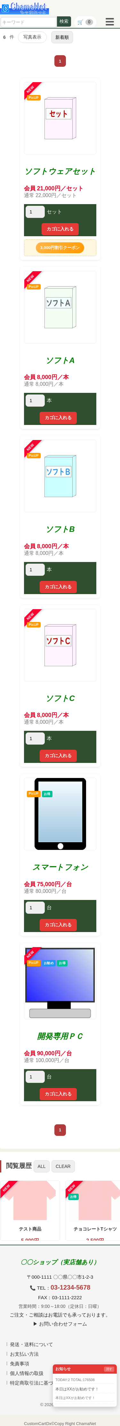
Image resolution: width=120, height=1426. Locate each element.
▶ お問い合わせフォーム (60, 1324)
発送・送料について (31, 1344)
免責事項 (19, 1363)
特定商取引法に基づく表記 (39, 1383)
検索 (64, 21)
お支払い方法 (24, 1354)
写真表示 (32, 36)
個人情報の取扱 (27, 1373)
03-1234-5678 (71, 1287)
